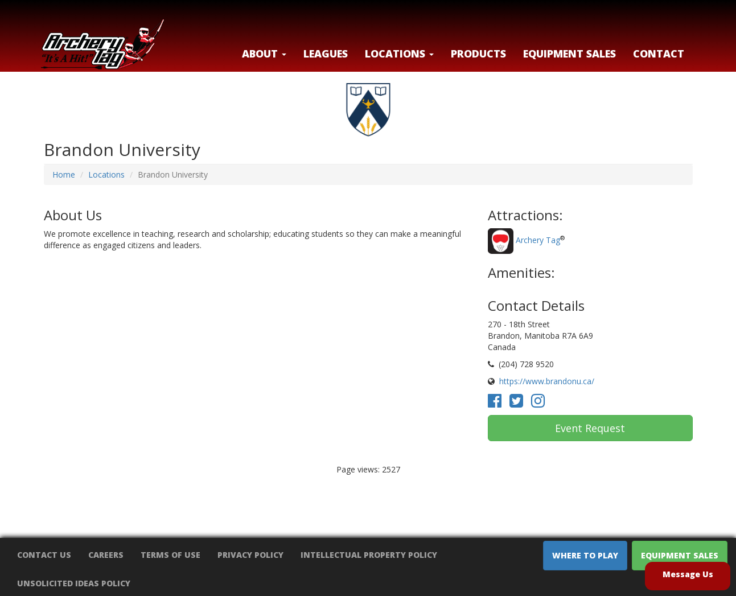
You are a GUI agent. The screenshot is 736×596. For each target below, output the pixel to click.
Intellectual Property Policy (369, 554)
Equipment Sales (569, 53)
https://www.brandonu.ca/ (546, 381)
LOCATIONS (399, 53)
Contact (658, 53)
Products (478, 53)
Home (63, 174)
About (264, 53)
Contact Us (44, 554)
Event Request (590, 428)
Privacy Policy (250, 554)
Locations (106, 174)
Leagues (325, 53)
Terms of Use (170, 554)
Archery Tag (538, 240)
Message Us (688, 574)
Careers (106, 554)
